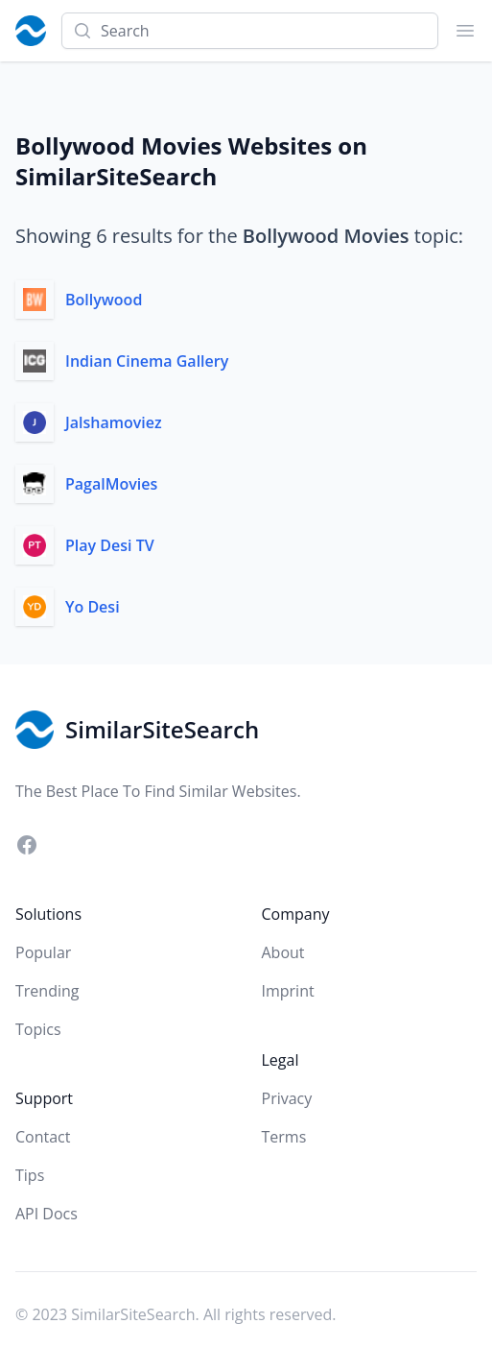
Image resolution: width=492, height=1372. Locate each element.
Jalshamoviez (113, 422)
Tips (29, 1175)
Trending (47, 990)
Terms (284, 1136)
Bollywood (103, 299)
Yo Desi (92, 606)
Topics (38, 1029)
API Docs (46, 1213)
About (283, 952)
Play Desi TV (109, 545)
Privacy (287, 1098)
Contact (42, 1136)
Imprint (288, 990)
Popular (43, 952)
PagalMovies (111, 483)
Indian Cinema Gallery (146, 361)
